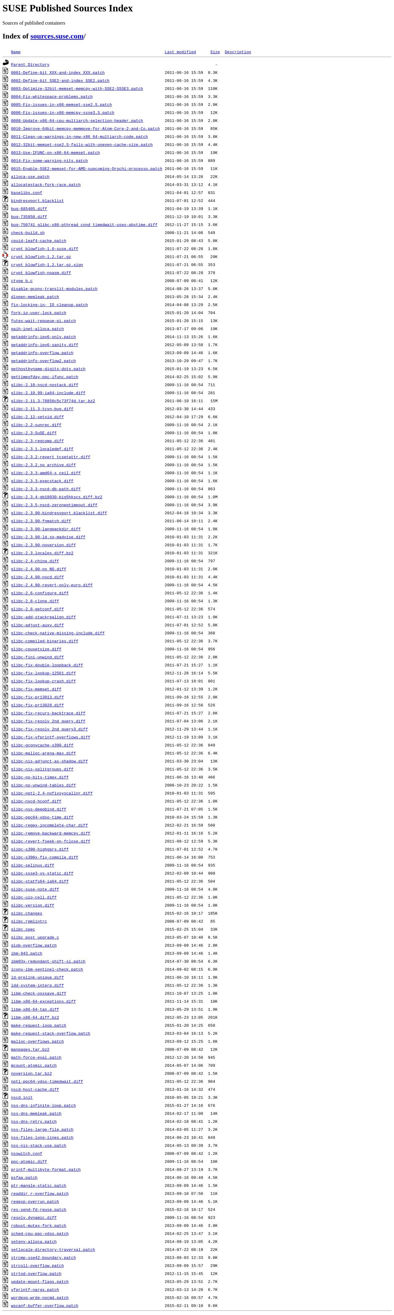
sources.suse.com (57, 36)
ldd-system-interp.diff (37, 985)
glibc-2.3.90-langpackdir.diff (46, 529)
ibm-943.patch (26, 953)
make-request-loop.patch (38, 1025)
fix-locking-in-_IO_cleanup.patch (49, 304)
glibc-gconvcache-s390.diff (42, 745)
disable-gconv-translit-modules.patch (54, 288)
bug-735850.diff (29, 216)
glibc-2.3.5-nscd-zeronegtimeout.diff (54, 505)
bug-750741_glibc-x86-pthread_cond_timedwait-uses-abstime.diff (84, 224)
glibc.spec (23, 929)
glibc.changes (26, 913)
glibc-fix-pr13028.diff (37, 705)
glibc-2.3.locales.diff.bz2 (42, 553)
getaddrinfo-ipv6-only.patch (43, 336)
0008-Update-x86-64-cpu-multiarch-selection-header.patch (77, 120)
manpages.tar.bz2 (30, 1049)
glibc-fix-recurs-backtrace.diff (48, 713)
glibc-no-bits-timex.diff (40, 777)
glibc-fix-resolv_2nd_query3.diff (49, 729)
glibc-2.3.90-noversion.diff (43, 545)
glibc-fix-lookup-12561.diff (43, 673)
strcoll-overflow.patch (37, 1265)
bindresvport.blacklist (37, 200)
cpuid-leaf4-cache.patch (38, 240)
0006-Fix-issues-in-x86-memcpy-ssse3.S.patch (62, 112)
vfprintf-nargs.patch (35, 1289)
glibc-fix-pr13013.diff (37, 697)
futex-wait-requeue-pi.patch (43, 320)
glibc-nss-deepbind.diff (38, 809)
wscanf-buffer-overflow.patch (44, 1305)
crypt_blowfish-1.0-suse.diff (44, 248)
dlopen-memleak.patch (35, 296)
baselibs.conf (26, 192)
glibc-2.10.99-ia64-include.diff (48, 392)
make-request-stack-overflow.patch (50, 1033)
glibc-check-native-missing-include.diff (58, 633)
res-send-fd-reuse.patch (38, 1209)
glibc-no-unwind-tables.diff (43, 785)
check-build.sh (28, 232)
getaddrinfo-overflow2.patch (43, 360)
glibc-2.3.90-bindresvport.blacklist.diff (59, 513)
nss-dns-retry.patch (34, 1121)
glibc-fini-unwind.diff (37, 657)
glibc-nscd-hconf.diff (36, 801)
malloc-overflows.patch (37, 1041)
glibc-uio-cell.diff (34, 897)
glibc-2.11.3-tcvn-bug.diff (42, 408)
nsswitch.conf (26, 1153)
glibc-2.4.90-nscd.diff (37, 577)
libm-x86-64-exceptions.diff (43, 1001)
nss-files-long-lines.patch (42, 1137)
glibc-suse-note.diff (35, 889)
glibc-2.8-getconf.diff (37, 609)
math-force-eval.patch (36, 1057)
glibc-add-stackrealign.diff (43, 617)
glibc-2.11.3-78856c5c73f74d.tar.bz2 (53, 400)
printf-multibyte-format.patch (46, 1169)
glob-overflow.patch (34, 945)
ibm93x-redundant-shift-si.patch (48, 961)
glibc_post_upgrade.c (35, 937)
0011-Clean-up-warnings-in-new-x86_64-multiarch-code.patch (79, 136)
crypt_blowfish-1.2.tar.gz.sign (47, 264)
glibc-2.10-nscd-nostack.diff (44, 384)
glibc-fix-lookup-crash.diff (43, 681)
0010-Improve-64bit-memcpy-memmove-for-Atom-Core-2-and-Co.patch (85, 128)
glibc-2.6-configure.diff (40, 593)
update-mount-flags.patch (40, 1281)
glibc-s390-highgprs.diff (40, 849)
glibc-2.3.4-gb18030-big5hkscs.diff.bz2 (56, 497)
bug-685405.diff (29, 208)
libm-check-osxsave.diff (38, 993)
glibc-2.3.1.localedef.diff (42, 448)
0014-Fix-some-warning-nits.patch (49, 160)
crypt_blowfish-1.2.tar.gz (41, 256)
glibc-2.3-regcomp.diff (37, 440)
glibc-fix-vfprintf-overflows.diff (50, 737)
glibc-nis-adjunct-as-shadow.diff (49, 761)
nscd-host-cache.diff (35, 1089)
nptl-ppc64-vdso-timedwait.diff (47, 1081)
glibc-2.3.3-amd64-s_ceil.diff (46, 472)
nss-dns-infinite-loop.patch (43, 1105)
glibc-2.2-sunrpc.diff (36, 424)
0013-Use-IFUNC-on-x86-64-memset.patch (55, 152)
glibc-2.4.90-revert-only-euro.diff (52, 585)
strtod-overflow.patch (36, 1273)
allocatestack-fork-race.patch (46, 184)
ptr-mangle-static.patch (38, 1185)
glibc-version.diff (32, 905)
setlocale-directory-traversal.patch (53, 1249)
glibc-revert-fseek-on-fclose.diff (50, 841)
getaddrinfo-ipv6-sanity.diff (44, 344)
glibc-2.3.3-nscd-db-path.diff (46, 489)
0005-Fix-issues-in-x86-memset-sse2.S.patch (61, 104)
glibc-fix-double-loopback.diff (47, 665)
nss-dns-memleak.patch (36, 1113)
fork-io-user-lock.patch (38, 312)
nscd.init (22, 1097)
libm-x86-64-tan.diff (35, 1009)
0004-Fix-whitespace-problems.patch (52, 96)
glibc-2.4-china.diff (35, 561)
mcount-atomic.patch (34, 1065)
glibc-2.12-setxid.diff (37, 416)
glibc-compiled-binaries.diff (44, 641)
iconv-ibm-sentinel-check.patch (47, 969)
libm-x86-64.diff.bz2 (35, 1017)
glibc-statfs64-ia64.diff (40, 881)
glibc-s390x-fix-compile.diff (44, 857)
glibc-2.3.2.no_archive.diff (43, 464)
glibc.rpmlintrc (29, 921)
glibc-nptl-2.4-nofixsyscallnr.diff (52, 793)
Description (238, 52)
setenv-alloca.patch (34, 1241)
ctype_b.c (22, 280)
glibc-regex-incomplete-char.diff (49, 825)
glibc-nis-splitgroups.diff (42, 769)
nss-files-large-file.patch (42, 1129)
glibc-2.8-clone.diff (35, 601)
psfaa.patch (24, 1177)
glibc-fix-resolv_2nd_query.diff (48, 721)
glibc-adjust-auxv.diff (37, 625)
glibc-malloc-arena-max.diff (43, 753)
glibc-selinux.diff (32, 865)
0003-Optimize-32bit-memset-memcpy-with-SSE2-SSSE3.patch (77, 88)
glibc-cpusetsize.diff (36, 649)
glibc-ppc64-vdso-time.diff (42, 817)
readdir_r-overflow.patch (40, 1193)
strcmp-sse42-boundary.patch (43, 1257)
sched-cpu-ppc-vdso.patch (40, 1233)
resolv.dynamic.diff (34, 1217)
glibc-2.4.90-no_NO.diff (38, 569)
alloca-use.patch (30, 176)
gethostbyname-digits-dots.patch (48, 368)
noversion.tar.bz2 (31, 1073)
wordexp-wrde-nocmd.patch (40, 1297)
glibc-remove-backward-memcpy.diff (50, 833)
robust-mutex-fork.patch (38, 1225)
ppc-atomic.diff (29, 1161)
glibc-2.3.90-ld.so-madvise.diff (48, 537)
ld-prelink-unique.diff (37, 977)
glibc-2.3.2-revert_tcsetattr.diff (50, 456)
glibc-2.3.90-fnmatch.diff (41, 521)
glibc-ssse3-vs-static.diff (42, 873)
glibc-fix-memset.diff (36, 689)
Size (215, 52)
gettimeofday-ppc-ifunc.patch (44, 376)
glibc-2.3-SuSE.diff (34, 432)
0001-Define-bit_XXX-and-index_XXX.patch (58, 72)
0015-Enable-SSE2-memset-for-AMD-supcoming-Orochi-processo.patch (86, 168)
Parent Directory (30, 64)
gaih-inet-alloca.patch (37, 328)
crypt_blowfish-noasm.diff (41, 272)
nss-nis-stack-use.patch (38, 1145)
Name (16, 52)
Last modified (180, 52)
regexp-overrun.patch (35, 1201)
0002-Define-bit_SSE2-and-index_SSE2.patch (60, 80)
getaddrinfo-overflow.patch (42, 352)
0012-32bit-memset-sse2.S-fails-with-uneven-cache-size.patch (82, 144)
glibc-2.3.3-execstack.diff (42, 481)
